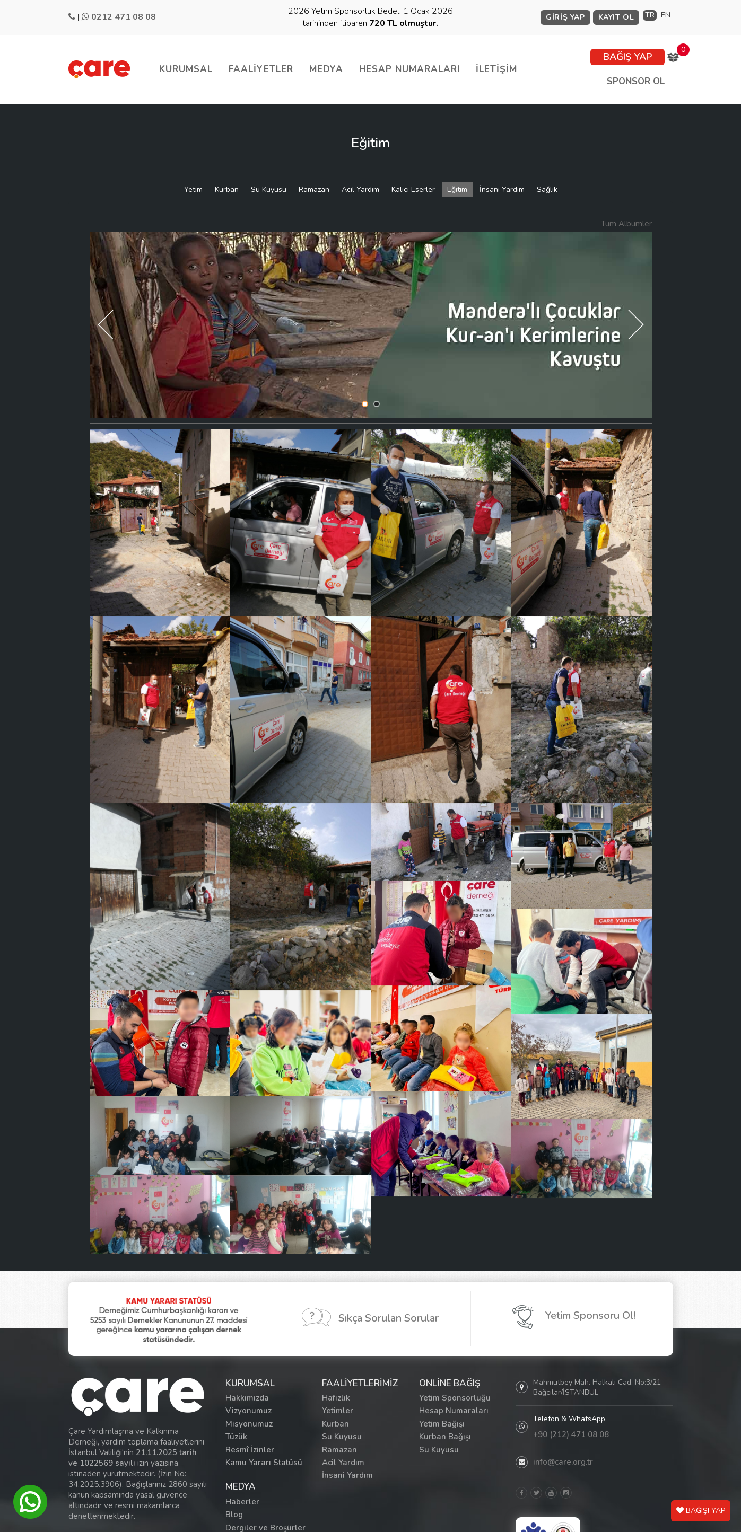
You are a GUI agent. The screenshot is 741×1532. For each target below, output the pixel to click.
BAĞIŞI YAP (700, 1510)
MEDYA (326, 69)
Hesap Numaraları (454, 1410)
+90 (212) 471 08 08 (571, 1434)
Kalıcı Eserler (413, 189)
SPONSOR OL (636, 81)
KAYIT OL (616, 17)
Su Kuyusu (268, 189)
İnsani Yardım (502, 189)
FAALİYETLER (261, 69)
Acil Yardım (360, 189)
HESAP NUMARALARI (409, 69)
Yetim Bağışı (442, 1424)
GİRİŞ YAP (565, 17)
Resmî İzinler (249, 1450)
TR (650, 15)
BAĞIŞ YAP (627, 56)
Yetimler (337, 1410)
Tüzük (236, 1436)
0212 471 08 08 (123, 17)
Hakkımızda (247, 1398)
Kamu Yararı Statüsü (263, 1462)
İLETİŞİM (496, 69)
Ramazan (314, 189)
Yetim (193, 189)
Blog (234, 1514)
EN (665, 15)
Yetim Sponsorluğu (455, 1398)
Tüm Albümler (626, 223)
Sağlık (547, 189)
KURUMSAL (186, 69)
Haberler (242, 1501)
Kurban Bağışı (445, 1436)
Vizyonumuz (248, 1410)
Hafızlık (336, 1398)
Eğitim (457, 189)
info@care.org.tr (563, 1462)
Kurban (227, 189)
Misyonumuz (249, 1424)
